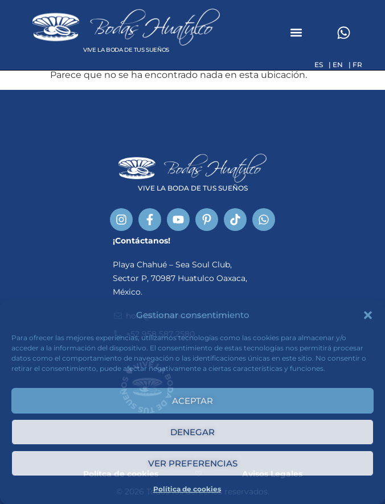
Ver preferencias (192, 463)
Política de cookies (187, 489)
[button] (368, 315)
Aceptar (192, 400)
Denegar (192, 432)
